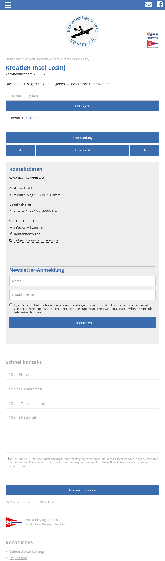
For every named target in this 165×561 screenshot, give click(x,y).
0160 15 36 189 (26, 221)
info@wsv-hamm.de (29, 227)
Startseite (42, 59)
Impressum (18, 558)
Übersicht (82, 150)
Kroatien (32, 117)
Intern (55, 59)
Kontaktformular (27, 234)
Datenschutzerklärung (49, 305)
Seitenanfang (83, 137)
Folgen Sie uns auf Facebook (36, 240)
